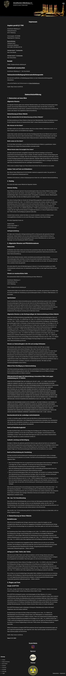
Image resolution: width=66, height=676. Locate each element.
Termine (4, 667)
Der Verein (4, 663)
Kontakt (4, 669)
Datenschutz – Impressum (59, 673)
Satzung (4, 671)
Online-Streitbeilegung (34, 83)
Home (3, 659)
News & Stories (6, 661)
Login (3, 673)
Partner (4, 665)
